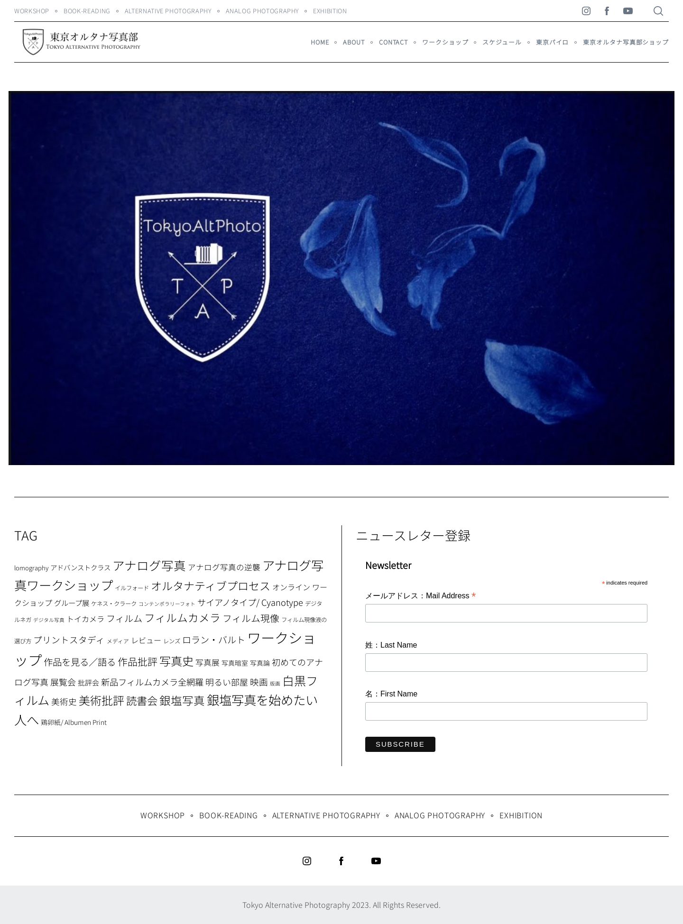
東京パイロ (552, 41)
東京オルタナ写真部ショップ (626, 41)
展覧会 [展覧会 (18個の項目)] (63, 682)
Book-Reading (87, 10)
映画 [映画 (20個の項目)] (259, 681)
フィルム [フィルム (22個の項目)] (124, 618)
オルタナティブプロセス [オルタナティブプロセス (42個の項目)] (210, 585)
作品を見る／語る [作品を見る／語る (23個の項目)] (80, 661)
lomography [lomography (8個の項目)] (31, 567)
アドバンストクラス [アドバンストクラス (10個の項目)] (80, 567)
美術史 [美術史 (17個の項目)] (64, 701)
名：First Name (391, 694)
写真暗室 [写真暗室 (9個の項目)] (235, 663)
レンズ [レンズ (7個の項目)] (171, 641)
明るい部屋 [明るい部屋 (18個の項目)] (226, 682)
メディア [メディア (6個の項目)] (118, 641)
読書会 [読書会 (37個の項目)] (141, 700)
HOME (320, 41)
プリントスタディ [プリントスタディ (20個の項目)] (69, 639)
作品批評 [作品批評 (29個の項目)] (137, 661)
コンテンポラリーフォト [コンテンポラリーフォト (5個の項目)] (166, 603)
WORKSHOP (31, 10)
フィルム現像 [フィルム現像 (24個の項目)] (250, 618)
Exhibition (330, 10)
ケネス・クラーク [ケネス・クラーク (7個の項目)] (114, 603)
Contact (393, 41)
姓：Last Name (391, 645)
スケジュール (501, 41)
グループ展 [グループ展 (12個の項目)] (71, 602)
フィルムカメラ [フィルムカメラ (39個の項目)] (182, 617)
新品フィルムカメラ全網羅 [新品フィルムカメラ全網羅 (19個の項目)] (152, 682)
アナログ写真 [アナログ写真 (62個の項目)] (149, 565)
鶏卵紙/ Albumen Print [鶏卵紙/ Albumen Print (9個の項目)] (74, 722)
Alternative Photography (168, 10)
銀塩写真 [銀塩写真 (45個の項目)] (182, 700)
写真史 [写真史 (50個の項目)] (176, 660)
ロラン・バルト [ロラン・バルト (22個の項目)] (213, 639)
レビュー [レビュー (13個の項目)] (146, 640)
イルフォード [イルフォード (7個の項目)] (132, 588)
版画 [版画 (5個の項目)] (275, 683)
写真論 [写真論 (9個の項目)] (260, 663)
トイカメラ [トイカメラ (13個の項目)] (85, 618)
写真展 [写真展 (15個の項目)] (207, 662)
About (353, 41)
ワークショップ (445, 41)
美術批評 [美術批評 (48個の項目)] (101, 700)
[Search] (658, 10)
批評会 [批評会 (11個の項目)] (88, 682)
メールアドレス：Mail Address (420, 596)
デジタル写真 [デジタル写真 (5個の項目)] (49, 619)
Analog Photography (262, 10)
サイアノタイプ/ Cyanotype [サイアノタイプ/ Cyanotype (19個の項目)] (250, 602)
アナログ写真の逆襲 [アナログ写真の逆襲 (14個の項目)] (224, 567)
